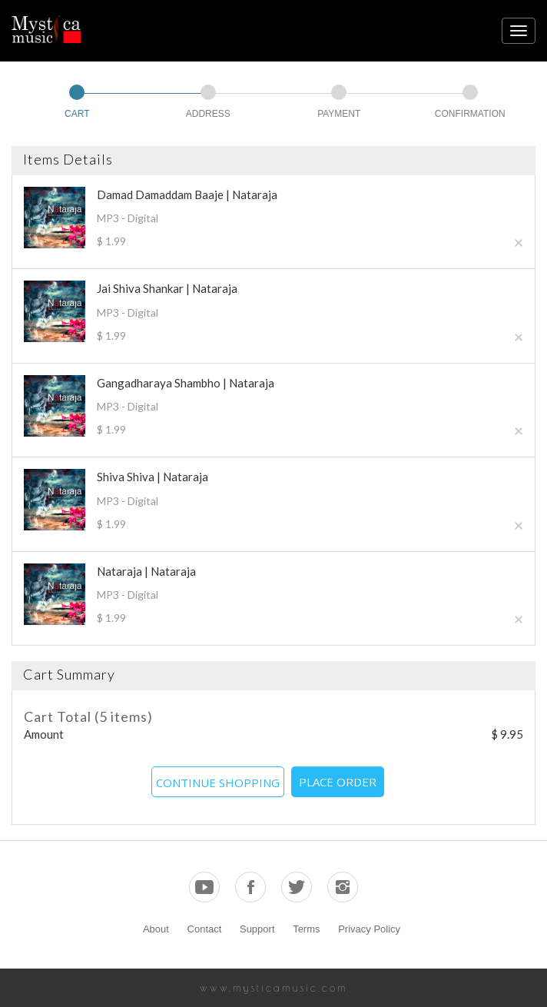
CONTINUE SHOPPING (218, 782)
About (156, 929)
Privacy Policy (369, 929)
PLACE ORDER (337, 781)
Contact (204, 929)
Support (257, 929)
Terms (306, 929)
